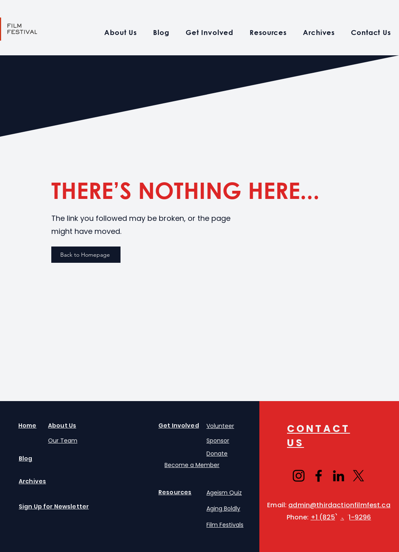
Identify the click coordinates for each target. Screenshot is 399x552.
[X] (358, 476)
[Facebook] (319, 476)
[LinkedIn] (338, 476)
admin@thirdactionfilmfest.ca (339, 505)
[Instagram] (299, 476)
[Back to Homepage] (86, 255)
